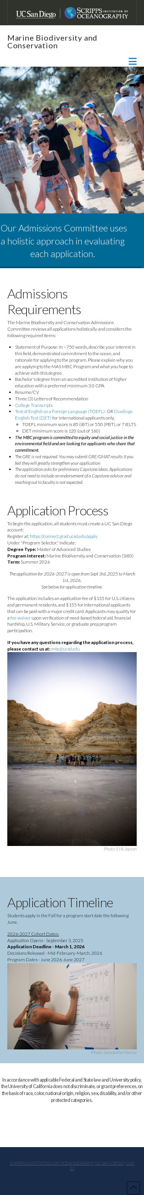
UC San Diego (109, 1163)
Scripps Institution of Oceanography (52, 1163)
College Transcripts (34, 405)
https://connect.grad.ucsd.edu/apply (64, 536)
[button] (133, 61)
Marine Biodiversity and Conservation (52, 41)
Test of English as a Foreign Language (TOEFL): (60, 411)
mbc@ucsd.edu (66, 649)
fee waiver (20, 618)
